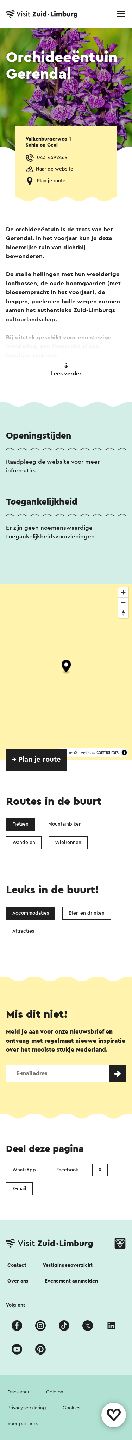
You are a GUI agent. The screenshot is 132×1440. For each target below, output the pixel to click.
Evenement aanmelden (71, 1281)
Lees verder (66, 369)
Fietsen (20, 824)
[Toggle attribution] (124, 752)
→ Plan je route (36, 759)
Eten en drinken (87, 913)
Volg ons (15, 1305)
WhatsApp (24, 1169)
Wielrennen (68, 842)
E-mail (19, 1188)
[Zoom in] (123, 592)
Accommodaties (30, 913)
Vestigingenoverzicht (68, 1265)
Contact (16, 1265)
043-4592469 (52, 157)
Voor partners (22, 1423)
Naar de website (54, 169)
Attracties (23, 931)
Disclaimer (18, 1392)
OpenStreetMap (79, 752)
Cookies (71, 1407)
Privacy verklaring (26, 1407)
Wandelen (23, 842)
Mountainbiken (65, 824)
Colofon (54, 1392)
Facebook (67, 1169)
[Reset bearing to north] (123, 613)
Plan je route (51, 180)
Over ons (17, 1281)
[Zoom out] (123, 602)
